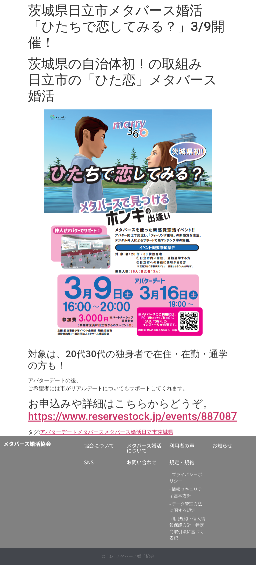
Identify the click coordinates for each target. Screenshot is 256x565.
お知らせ (222, 445)
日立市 (149, 432)
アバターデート (58, 432)
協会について (99, 445)
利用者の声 (181, 445)
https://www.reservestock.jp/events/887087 (132, 416)
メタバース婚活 (122, 432)
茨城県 (165, 432)
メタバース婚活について (144, 448)
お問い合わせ (142, 462)
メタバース (90, 432)
